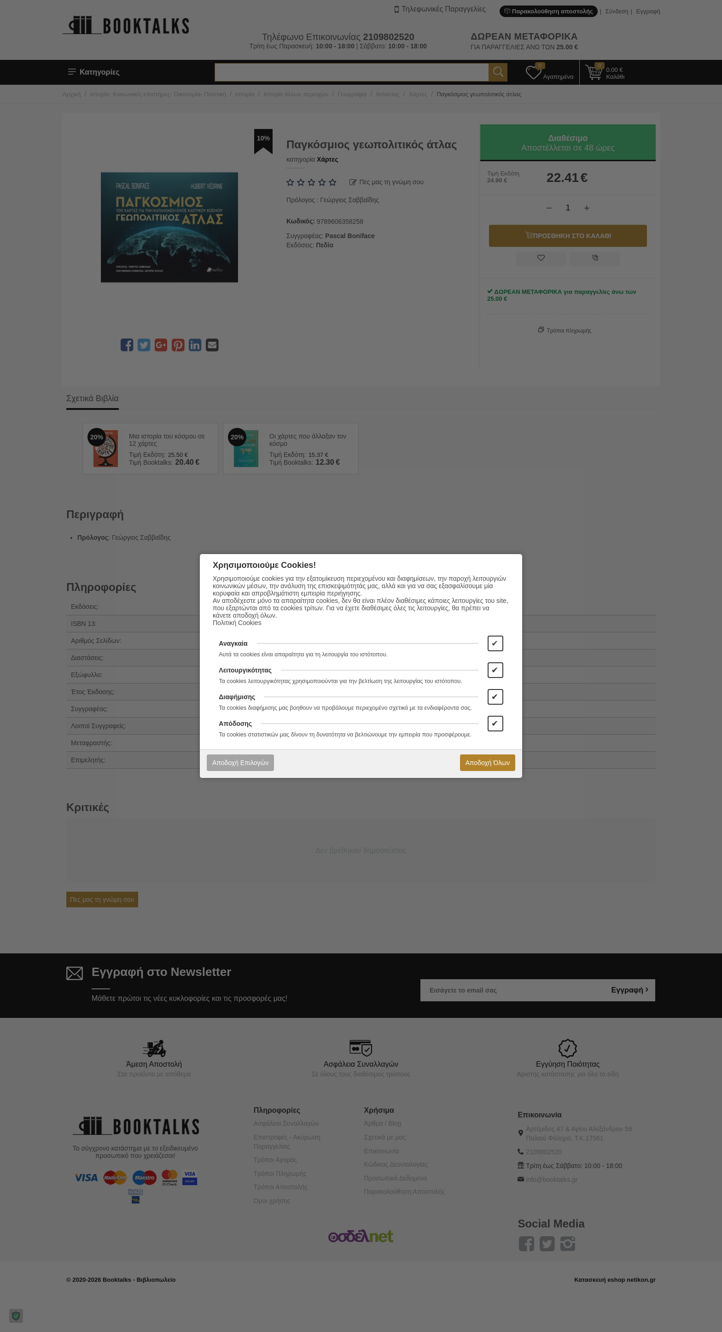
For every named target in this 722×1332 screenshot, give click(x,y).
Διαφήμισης (237, 697)
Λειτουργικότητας (245, 670)
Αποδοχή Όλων (488, 762)
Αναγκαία (233, 643)
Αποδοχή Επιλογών (240, 762)
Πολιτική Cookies (237, 622)
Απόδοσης (235, 723)
